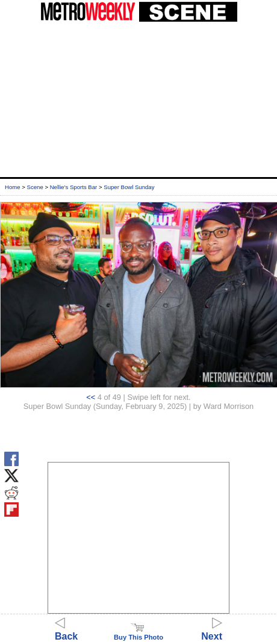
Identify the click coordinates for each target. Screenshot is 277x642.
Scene (35, 187)
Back (66, 630)
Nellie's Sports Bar (74, 187)
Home (12, 187)
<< (90, 397)
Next (211, 630)
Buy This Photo (138, 633)
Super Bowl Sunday (129, 187)
